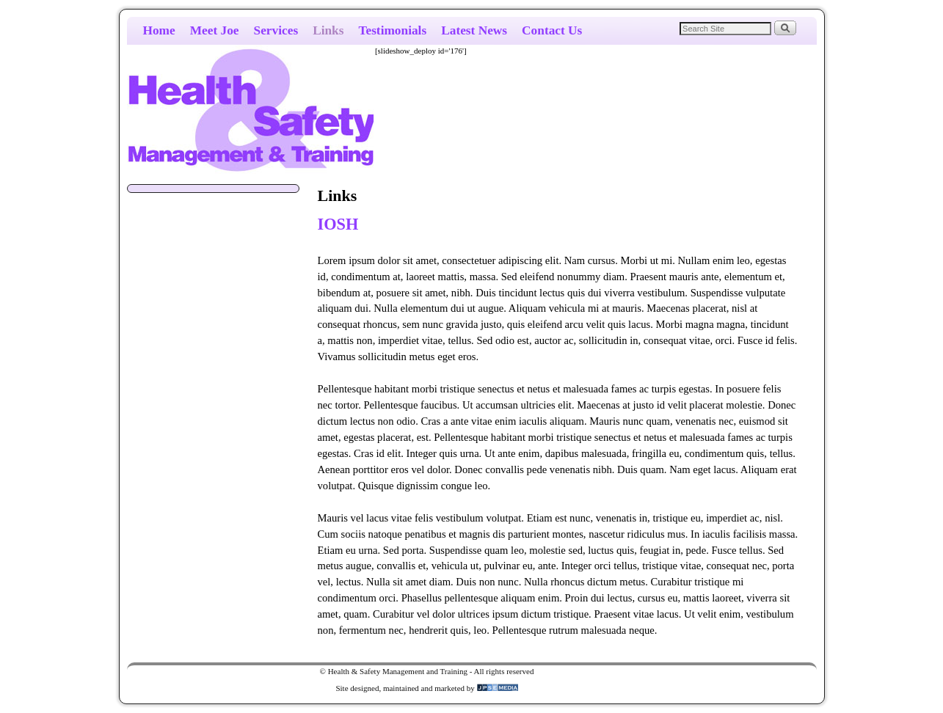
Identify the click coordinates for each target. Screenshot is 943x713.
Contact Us (552, 30)
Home (159, 30)
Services (276, 30)
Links (328, 30)
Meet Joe (214, 30)
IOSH (338, 224)
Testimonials (392, 30)
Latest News (474, 30)
